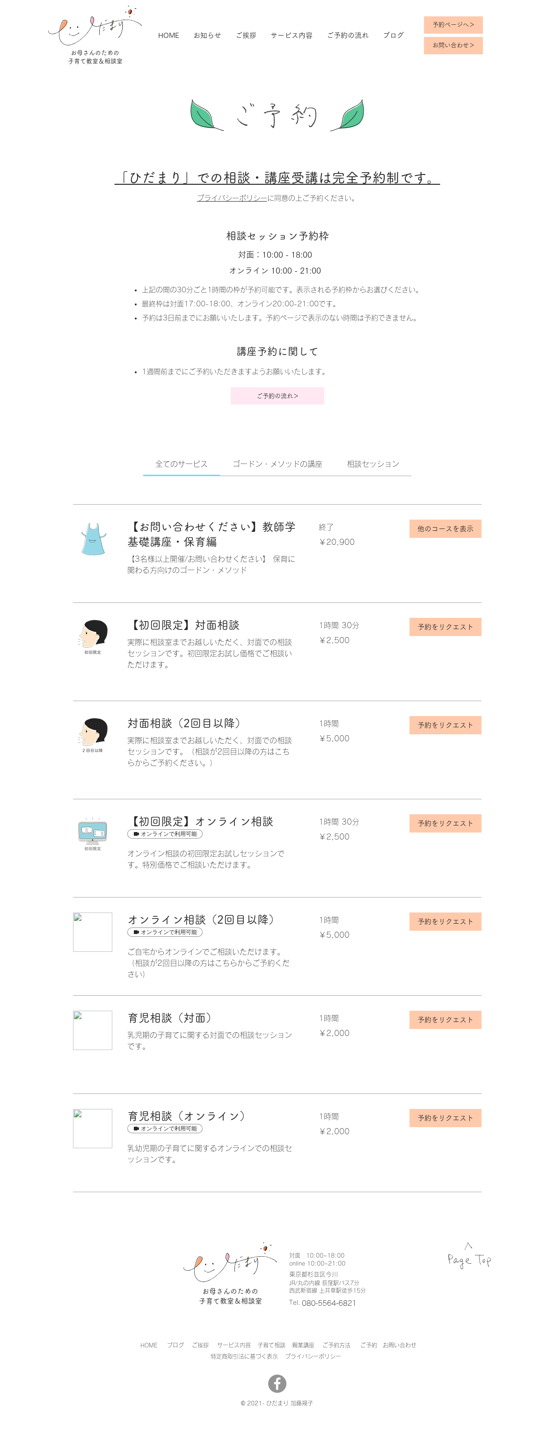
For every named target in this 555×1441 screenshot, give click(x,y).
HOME (149, 1345)
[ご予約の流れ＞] (277, 396)
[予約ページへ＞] (453, 25)
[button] (445, 529)
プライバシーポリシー (232, 198)
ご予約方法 (336, 1345)
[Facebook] (277, 1384)
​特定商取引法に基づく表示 (244, 1356)
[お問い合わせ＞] (453, 45)
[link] (181, 464)
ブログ (175, 1345)
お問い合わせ (399, 1345)
